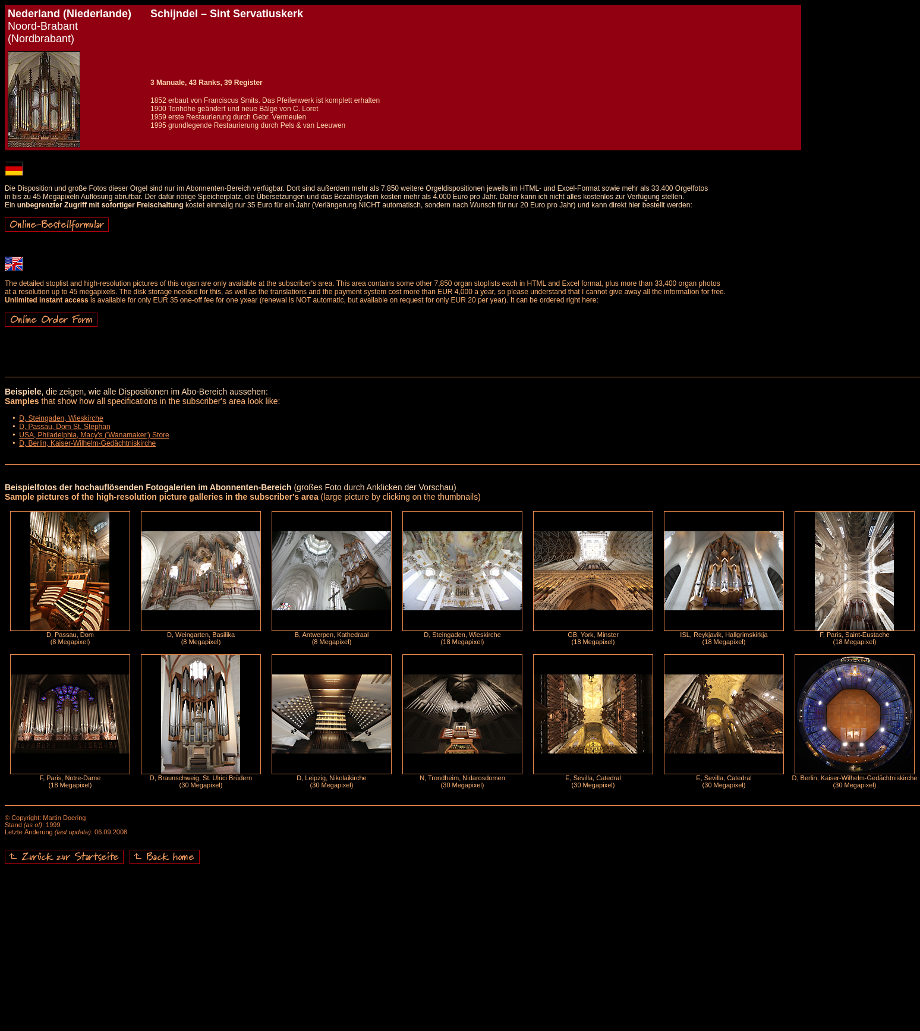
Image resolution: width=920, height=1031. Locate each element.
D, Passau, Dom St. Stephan (64, 427)
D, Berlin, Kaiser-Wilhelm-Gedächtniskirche (87, 443)
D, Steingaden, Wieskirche (61, 418)
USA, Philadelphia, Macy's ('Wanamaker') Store (94, 435)
